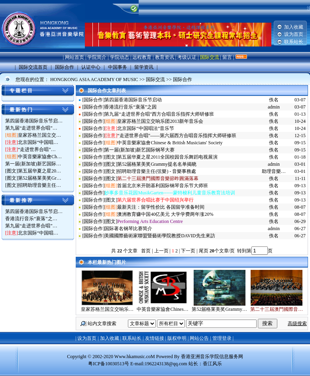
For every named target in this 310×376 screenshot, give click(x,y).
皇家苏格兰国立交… (39, 135)
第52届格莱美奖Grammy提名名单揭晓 (156, 164)
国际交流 (209, 57)
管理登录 (222, 338)
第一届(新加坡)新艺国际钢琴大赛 (139, 150)
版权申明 (176, 338)
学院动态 (119, 57)
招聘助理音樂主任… (39, 185)
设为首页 (293, 34)
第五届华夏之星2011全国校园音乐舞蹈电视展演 (167, 157)
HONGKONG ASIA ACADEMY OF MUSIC (94, 79)
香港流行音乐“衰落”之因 (130, 107)
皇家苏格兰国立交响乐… (107, 309)
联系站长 (293, 42)
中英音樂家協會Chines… (162, 309)
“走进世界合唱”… (37, 149)
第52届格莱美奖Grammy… (219, 309)
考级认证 (186, 57)
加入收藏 (293, 27)
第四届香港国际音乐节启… (34, 121)
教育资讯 (164, 57)
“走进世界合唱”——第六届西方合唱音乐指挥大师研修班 (176, 135)
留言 (227, 57)
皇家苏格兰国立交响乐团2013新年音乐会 (160, 121)
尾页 (203, 251)
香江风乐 (212, 363)
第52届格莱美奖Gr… (39, 178)
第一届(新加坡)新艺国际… (33, 164)
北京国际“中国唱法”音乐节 (145, 128)
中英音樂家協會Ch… (40, 156)
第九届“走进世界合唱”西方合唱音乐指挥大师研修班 (159, 114)
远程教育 (141, 57)
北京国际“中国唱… (38, 142)
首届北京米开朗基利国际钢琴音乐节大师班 (162, 185)
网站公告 (199, 338)
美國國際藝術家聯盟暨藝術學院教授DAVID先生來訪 (159, 235)
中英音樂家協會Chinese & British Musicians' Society (169, 142)
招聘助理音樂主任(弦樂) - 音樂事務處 (156, 171)
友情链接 (154, 338)
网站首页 (74, 57)
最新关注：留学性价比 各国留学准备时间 (160, 207)
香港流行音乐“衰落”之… (31, 218)
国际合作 (182, 79)
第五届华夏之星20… (39, 171)
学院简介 (96, 57)
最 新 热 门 (21, 109)
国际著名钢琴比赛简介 (128, 228)
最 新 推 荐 (21, 200)
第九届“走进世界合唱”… (31, 128)
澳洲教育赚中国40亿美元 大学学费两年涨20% (165, 214)
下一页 (188, 251)
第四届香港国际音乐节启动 (133, 100)
